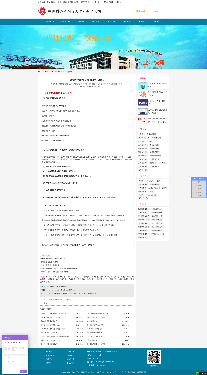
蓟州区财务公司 (143, 216)
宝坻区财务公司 (143, 209)
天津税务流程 (154, 152)
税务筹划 (126, 277)
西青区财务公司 (143, 220)
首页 (40, 71)
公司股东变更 (143, 148)
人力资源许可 (143, 166)
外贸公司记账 (154, 145)
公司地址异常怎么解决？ (95, 336)
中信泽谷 (152, 191)
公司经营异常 (123, 279)
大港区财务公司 (143, 230)
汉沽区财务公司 (157, 230)
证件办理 (126, 21)
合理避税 (50, 279)
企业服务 (94, 277)
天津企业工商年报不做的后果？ (157, 85)
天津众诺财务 (154, 184)
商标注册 (72, 279)
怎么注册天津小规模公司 (49, 265)
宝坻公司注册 (143, 152)
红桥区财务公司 (143, 227)
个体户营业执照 (101, 279)
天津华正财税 (143, 198)
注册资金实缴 (143, 159)
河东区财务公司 (143, 223)
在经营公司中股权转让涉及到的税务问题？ (54, 313)
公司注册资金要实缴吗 (49, 262)
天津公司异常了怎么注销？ (49, 332)
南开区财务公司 (157, 227)
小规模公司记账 (143, 138)
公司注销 (111, 21)
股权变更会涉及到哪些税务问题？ (53, 259)
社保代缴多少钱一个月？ (95, 332)
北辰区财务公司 (143, 212)
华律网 (140, 181)
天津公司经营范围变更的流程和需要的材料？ (55, 336)
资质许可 (90, 279)
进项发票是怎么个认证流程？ (96, 317)
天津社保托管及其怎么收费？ (50, 317)
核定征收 (95, 21)
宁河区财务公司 (143, 234)
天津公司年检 (143, 145)
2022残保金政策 (92, 321)
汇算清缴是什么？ (93, 340)
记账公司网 (142, 191)
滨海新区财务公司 (158, 234)
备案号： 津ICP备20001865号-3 (106, 372)
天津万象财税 (143, 184)
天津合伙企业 (143, 163)
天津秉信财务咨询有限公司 (147, 195)
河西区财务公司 (143, 237)
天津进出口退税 (155, 155)
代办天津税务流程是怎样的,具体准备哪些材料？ (58, 268)
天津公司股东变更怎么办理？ (157, 102)
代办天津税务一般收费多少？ (50, 340)
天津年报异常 (143, 170)
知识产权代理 (61, 279)
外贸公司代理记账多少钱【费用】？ (157, 93)
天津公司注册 (73, 277)
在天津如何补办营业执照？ (49, 344)
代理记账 (80, 21)
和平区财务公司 (157, 223)
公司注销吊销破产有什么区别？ (97, 313)
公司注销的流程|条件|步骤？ (63, 71)
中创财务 (115, 277)
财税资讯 (142, 21)
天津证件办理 (154, 148)
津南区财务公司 (157, 216)
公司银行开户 (151, 141)
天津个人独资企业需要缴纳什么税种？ (157, 111)
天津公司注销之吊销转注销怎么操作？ (53, 329)
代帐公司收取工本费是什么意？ (51, 325)
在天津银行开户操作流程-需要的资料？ (55, 272)
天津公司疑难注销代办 (94, 329)
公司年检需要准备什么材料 (96, 344)
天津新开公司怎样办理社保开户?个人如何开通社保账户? (157, 121)
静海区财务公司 (157, 212)
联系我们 (157, 21)
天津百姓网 (149, 181)
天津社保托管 (154, 166)
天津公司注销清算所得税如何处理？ (61, 299)
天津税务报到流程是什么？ (49, 321)
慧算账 (164, 188)
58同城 (158, 181)
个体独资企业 (143, 155)
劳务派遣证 (162, 163)
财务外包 (81, 279)
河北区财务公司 (157, 220)
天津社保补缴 (154, 159)
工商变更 (113, 279)
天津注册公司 (64, 21)
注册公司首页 (49, 21)
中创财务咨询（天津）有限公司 (149, 188)
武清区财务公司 (157, 209)
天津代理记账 (151, 134)
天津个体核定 (156, 138)
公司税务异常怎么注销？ (95, 325)
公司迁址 (141, 134)
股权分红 (153, 163)
